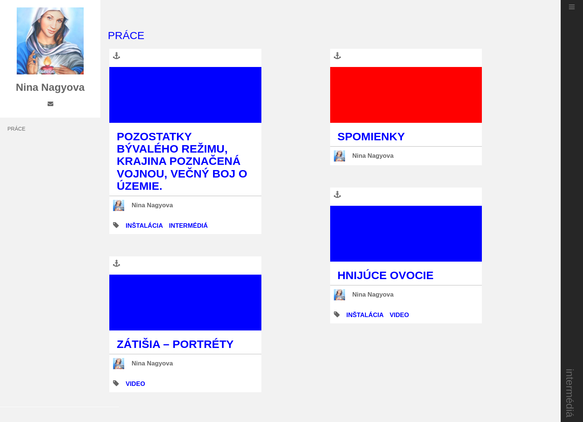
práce (16, 129)
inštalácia (144, 225)
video (135, 383)
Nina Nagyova (152, 205)
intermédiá (570, 393)
